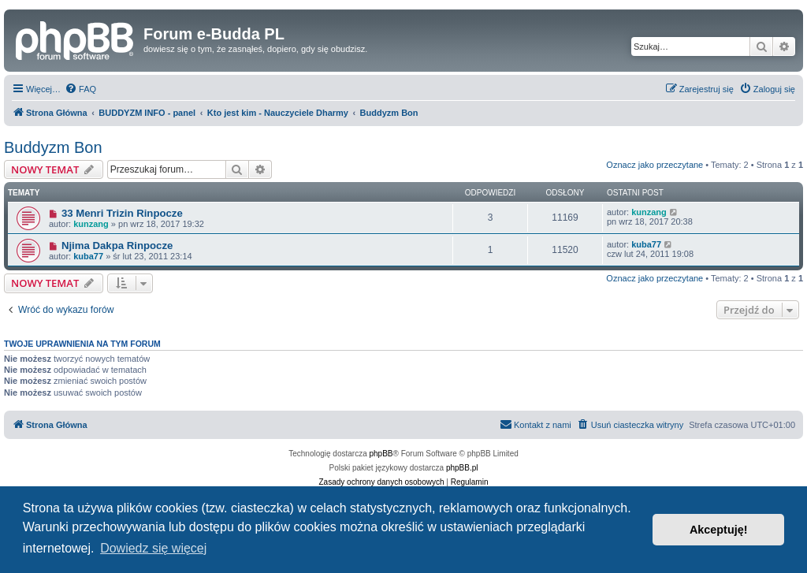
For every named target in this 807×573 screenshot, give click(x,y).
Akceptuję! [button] (719, 529)
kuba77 (88, 256)
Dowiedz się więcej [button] (153, 548)
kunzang (91, 224)
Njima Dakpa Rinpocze (117, 245)
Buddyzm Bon (53, 147)
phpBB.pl (462, 467)
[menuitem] (80, 89)
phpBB (381, 453)
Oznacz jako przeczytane (654, 164)
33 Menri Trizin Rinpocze (122, 213)
